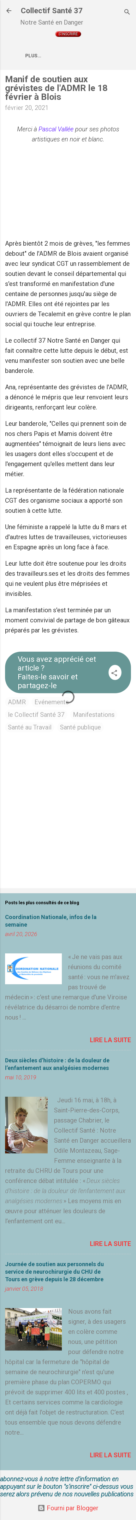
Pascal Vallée (56, 129)
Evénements (51, 702)
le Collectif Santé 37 (36, 714)
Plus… (33, 56)
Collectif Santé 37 (52, 10)
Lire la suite (110, 1040)
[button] (114, 673)
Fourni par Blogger (68, 1508)
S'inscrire (68, 34)
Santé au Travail (29, 727)
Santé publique (80, 727)
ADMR (17, 702)
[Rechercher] (127, 12)
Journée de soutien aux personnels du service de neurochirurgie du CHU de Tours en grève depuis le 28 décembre (54, 1272)
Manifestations (94, 714)
